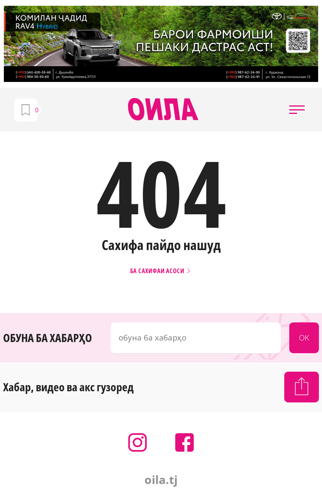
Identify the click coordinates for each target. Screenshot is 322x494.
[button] (297, 109)
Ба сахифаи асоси (161, 270)
